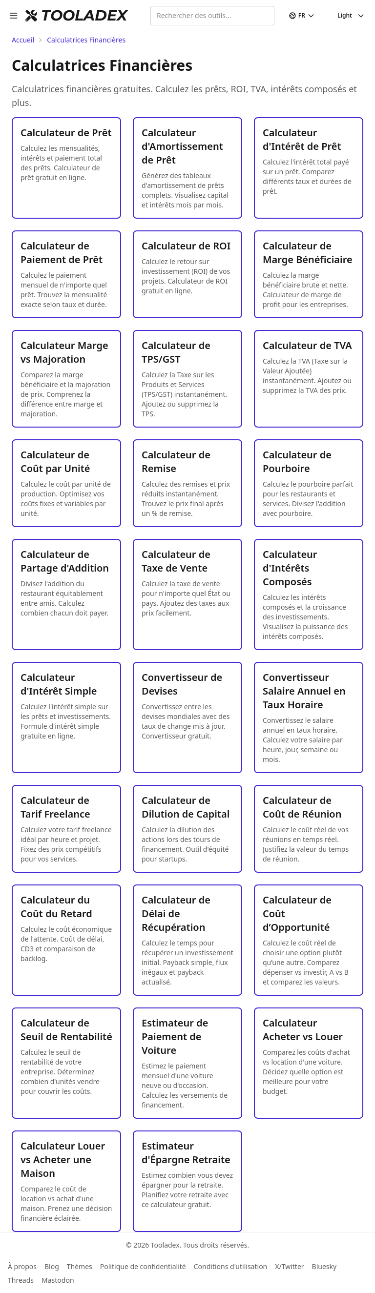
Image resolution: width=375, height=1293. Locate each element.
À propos (22, 1266)
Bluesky (324, 1266)
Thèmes (79, 1266)
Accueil (23, 39)
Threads (21, 1280)
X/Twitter (289, 1266)
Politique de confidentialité (143, 1266)
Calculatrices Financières (86, 39)
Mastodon (58, 1280)
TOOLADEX (84, 15)
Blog (51, 1266)
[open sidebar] (13, 15)
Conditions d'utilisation (231, 1266)
